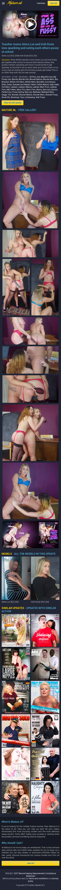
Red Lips (28, 92)
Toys (22, 97)
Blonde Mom (48, 79)
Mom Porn (31, 89)
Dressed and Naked (21, 84)
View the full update (12, 103)
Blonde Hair (24, 79)
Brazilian (5, 82)
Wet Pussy (40, 97)
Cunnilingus (50, 82)
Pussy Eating (18, 92)
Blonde (15, 79)
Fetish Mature (43, 84)
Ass (38, 77)
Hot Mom (6, 87)
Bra (56, 79)
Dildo (4, 84)
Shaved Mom (39, 95)
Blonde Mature (36, 79)
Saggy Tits (6, 95)
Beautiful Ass (47, 77)
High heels (54, 84)
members (41, 3)
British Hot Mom (17, 82)
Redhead (37, 92)
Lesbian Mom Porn (41, 87)
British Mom (30, 82)
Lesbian (14, 87)
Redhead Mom (47, 92)
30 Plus (32, 77)
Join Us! (53, 3)
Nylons (54, 89)
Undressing (30, 97)
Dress (9, 84)
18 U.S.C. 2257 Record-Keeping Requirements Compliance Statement (30, 874)
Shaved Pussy (51, 95)
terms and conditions (38, 878)
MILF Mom (11, 89)
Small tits (6, 97)
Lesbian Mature (25, 87)
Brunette (40, 82)
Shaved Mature (25, 95)
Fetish (33, 84)
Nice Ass (46, 89)
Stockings (15, 97)
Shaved (15, 95)
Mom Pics (21, 89)
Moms (39, 89)
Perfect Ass (7, 92)
